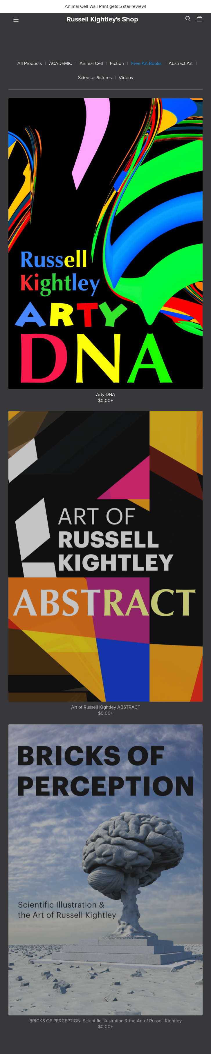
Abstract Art (181, 63)
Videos (126, 78)
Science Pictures (95, 78)
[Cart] (202, 19)
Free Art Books (146, 63)
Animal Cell (91, 63)
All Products (29, 63)
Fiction (117, 63)
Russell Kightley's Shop (102, 19)
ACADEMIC (60, 63)
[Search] (188, 18)
